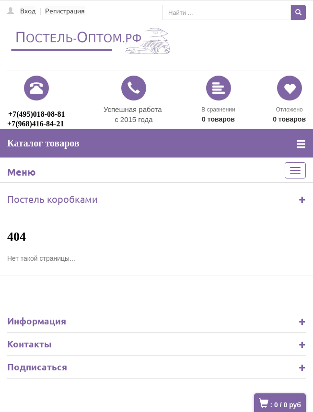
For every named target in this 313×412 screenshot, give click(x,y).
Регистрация (65, 10)
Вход (27, 10)
